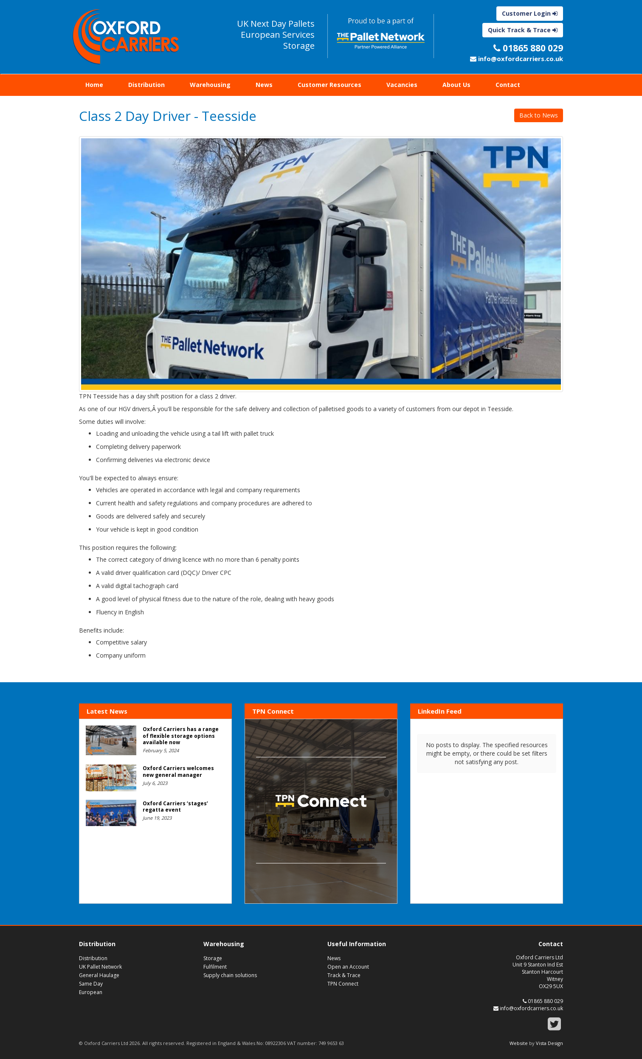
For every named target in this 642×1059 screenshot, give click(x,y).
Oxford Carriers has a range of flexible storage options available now (181, 736)
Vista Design (549, 1043)
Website (519, 1043)
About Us (456, 85)
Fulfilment (215, 966)
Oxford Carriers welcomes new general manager (178, 771)
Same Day (91, 983)
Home (94, 85)
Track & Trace (343, 975)
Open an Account (348, 966)
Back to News (538, 115)
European (90, 992)
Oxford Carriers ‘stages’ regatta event (175, 806)
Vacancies (401, 85)
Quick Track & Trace (523, 30)
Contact (508, 85)
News (264, 85)
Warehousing (210, 85)
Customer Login (530, 13)
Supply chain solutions (230, 975)
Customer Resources (329, 85)
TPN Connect (342, 983)
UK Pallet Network (100, 966)
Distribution (146, 85)
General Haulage (99, 975)
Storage (212, 958)
